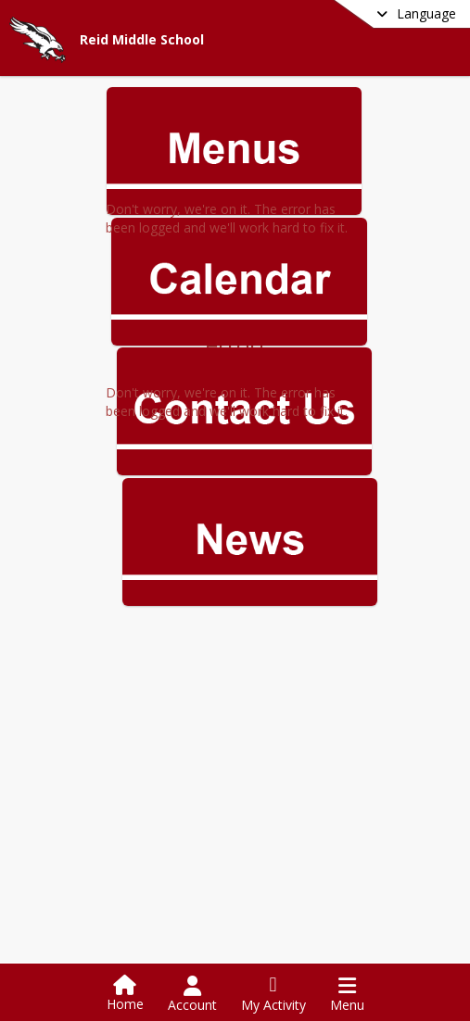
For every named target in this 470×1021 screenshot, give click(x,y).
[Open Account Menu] (192, 994)
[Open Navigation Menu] (347, 994)
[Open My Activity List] (273, 994)
